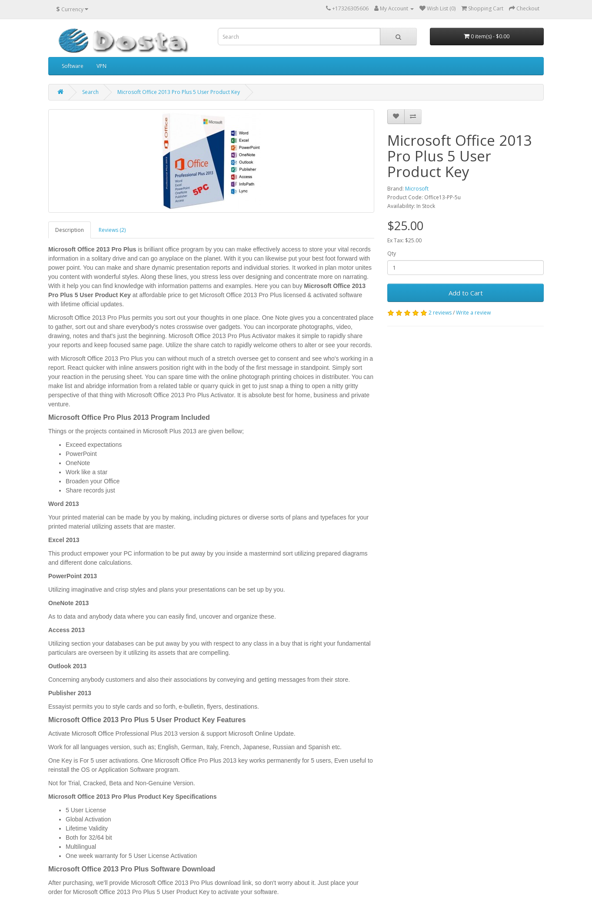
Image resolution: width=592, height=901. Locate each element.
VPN (101, 66)
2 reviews (440, 312)
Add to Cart (466, 292)
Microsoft (417, 188)
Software (72, 66)
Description (69, 230)
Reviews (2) (112, 230)
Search (90, 92)
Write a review (473, 312)
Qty (391, 253)
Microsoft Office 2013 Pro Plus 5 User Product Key (178, 92)
